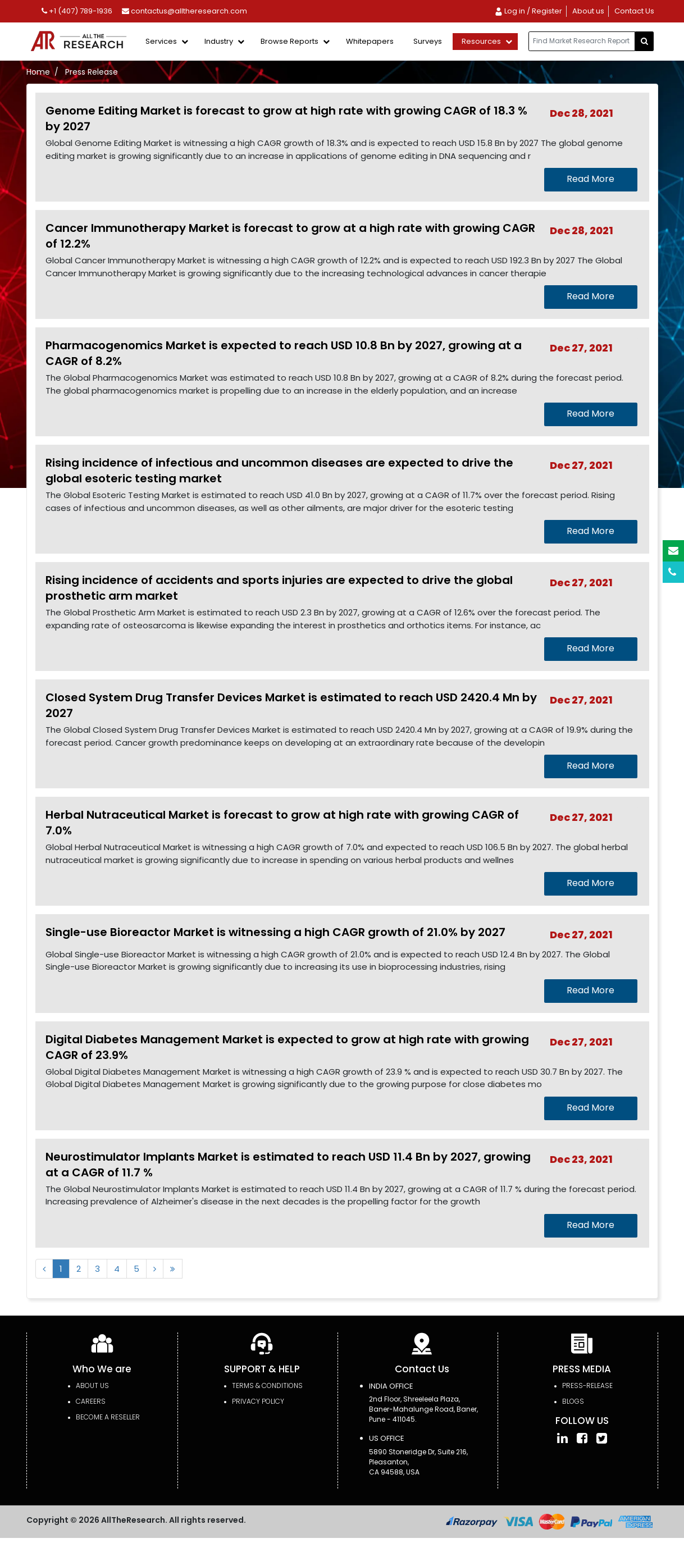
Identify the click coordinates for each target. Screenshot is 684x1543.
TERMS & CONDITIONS (267, 1385)
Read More (590, 178)
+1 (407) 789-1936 (77, 11)
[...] (581, 41)
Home (38, 71)
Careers (91, 1401)
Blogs (573, 1401)
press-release (587, 1385)
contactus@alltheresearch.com (184, 11)
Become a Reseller (108, 1417)
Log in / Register (528, 11)
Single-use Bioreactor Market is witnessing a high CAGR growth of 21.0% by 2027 (275, 932)
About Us (92, 1385)
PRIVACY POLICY (258, 1401)
